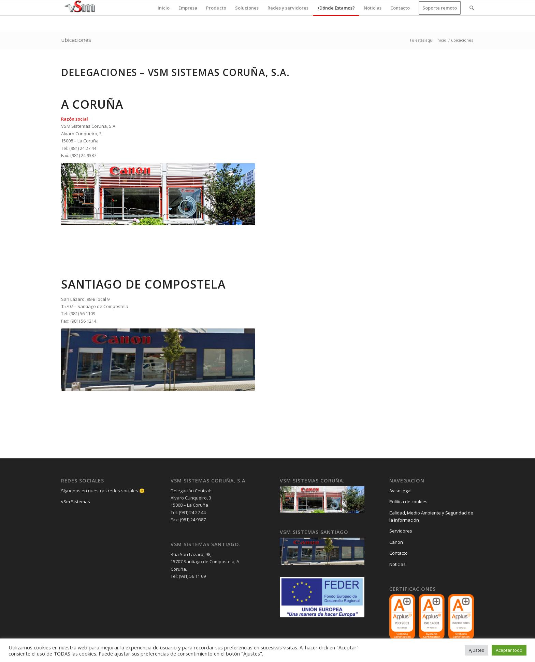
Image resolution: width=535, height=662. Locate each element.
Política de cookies (408, 501)
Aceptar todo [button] (509, 650)
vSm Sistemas (75, 501)
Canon (396, 542)
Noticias (397, 564)
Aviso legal (400, 491)
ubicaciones (76, 40)
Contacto (398, 553)
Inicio (441, 40)
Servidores (400, 531)
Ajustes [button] (476, 650)
